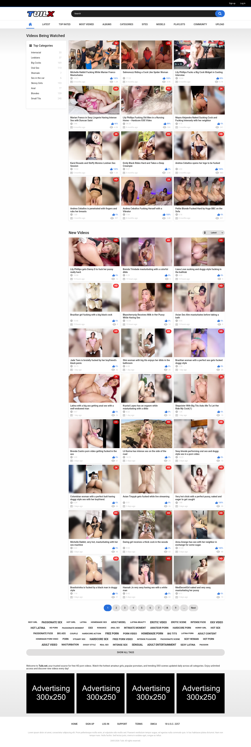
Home (30, 24)
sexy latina (188, 644)
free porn (112, 633)
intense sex (120, 644)
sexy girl (32, 622)
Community (200, 24)
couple (74, 633)
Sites (145, 24)
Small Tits (46, 98)
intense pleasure (146, 639)
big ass (61, 633)
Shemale (46, 73)
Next (193, 608)
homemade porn (152, 633)
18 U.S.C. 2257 (172, 724)
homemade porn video (47, 639)
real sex (104, 645)
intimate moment (135, 627)
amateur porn (159, 627)
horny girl (200, 628)
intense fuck (198, 622)
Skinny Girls (46, 83)
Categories (126, 24)
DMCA (153, 724)
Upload (220, 24)
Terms (138, 724)
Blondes (46, 93)
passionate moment (73, 628)
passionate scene (170, 639)
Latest (46, 24)
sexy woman (191, 639)
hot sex (215, 627)
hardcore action (91, 633)
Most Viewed (86, 24)
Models (160, 24)
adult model (118, 622)
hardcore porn (182, 628)
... (184, 608)
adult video (49, 644)
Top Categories (43, 45)
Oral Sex (46, 68)
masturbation (70, 644)
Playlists (179, 24)
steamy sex (79, 639)
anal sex (115, 628)
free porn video (123, 639)
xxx (90, 627)
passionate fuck (43, 633)
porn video (130, 633)
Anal (46, 88)
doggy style (89, 645)
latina (83, 622)
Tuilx (122, 741)
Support (122, 724)
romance (101, 628)
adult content (207, 633)
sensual (137, 644)
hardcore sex (99, 639)
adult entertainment (161, 644)
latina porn (187, 633)
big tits (172, 633)
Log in (242, 3)
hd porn (53, 628)
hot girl (71, 622)
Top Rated (64, 24)
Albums (106, 24)
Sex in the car (46, 78)
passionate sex (52, 622)
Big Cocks (46, 63)
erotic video (158, 622)
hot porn (208, 639)
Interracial (46, 52)
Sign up (232, 3)
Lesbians (46, 57)
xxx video (216, 622)
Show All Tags (125, 652)
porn (66, 639)
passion (204, 645)
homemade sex (99, 622)
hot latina (38, 627)
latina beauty (138, 622)
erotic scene (178, 622)
